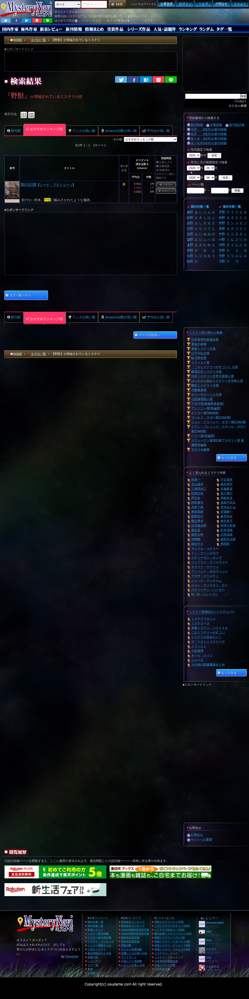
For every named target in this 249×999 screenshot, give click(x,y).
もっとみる (227, 457)
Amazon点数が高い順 (119, 131)
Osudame (72, 956)
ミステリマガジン (203, 618)
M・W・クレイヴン (204, 594)
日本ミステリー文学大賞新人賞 (212, 376)
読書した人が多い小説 (134, 953)
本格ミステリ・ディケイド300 (172, 945)
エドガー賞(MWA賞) (205, 413)
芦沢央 (195, 498)
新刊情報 (197, 125)
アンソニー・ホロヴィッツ (209, 571)
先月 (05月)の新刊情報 (209, 134)
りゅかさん (212, 966)
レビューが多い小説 (133, 965)
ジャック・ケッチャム (206, 580)
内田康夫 (197, 502)
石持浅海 (226, 534)
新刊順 (14, 131)
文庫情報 (216, 125)
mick (208, 957)
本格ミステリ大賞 (203, 348)
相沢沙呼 (197, 534)
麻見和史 (226, 516)
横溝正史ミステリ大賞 (206, 371)
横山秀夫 (197, 521)
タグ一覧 (93, 965)
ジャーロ (197, 660)
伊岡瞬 (195, 539)
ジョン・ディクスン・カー (209, 585)
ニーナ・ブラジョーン (56, 185)
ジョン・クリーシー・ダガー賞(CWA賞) (218, 422)
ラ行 (222, 255)
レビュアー (94, 961)
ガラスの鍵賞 (200, 449)
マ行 (222, 244)
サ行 (222, 223)
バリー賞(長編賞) (203, 435)
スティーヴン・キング (206, 557)
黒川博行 (226, 493)
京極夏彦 (226, 489)
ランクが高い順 (81, 131)
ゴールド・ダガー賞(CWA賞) (211, 417)
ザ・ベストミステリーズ (208, 641)
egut (208, 931)
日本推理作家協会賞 (205, 339)
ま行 (190, 244)
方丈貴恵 (226, 479)
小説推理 (197, 651)
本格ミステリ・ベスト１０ (209, 628)
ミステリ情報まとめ (99, 945)
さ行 (190, 223)
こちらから (85, 20)
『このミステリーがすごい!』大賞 (214, 367)
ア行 (222, 212)
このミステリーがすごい (208, 632)
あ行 (190, 212)
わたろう (211, 948)
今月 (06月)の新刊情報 (209, 129)
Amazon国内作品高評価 (135, 929)
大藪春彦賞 (198, 390)
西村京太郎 (228, 539)
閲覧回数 (126, 945)
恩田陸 (225, 544)
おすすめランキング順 (44, 129)
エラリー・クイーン (205, 566)
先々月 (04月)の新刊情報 (209, 138)
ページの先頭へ (147, 335)
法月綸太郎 (198, 525)
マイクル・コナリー (205, 548)
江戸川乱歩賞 (200, 353)
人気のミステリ (97, 949)
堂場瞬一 (226, 511)
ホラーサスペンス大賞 (206, 394)
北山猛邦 (197, 484)
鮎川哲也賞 (198, 358)
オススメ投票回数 (131, 949)
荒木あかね (228, 507)
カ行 (222, 217)
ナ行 (222, 234)
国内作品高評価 (130, 937)
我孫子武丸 (228, 502)
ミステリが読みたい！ (206, 637)
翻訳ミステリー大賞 (205, 385)
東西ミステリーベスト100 (169, 937)
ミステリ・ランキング (101, 941)
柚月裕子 (226, 521)
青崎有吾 (226, 498)
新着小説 (93, 957)
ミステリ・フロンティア (168, 957)
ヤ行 (222, 250)
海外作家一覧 (232, 206)
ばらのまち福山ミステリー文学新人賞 (217, 380)
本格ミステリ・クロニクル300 (172, 949)
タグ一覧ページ (18, 295)
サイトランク (129, 957)
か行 (190, 217)
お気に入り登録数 (131, 961)
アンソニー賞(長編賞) (206, 408)
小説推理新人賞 (202, 399)
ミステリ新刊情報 (98, 933)
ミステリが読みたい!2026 (169, 929)
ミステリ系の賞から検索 (206, 332)
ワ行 (222, 261)
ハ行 (222, 239)
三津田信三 (198, 489)
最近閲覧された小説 (99, 953)
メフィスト (198, 646)
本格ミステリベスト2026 (169, 921)
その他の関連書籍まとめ (208, 664)
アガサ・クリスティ (205, 576)
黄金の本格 (198, 344)
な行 (190, 234)
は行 (190, 239)
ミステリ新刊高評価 (99, 937)
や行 (190, 250)
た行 (190, 228)
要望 (90, 969)
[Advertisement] (183, 16)
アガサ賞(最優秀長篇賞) (207, 403)
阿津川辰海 (228, 525)
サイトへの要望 (201, 839)
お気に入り (166, 190)
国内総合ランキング (133, 921)
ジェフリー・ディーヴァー (209, 562)
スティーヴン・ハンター (208, 589)
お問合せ (197, 835)
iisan (208, 940)
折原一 (195, 479)
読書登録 (166, 184)
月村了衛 (197, 507)
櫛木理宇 (226, 484)
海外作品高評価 (130, 941)
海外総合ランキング (133, 925)
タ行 (222, 228)
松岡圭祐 (197, 493)
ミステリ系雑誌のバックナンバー (212, 611)
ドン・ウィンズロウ (205, 553)
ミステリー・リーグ (166, 953)
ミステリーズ (200, 623)
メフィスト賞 (200, 362)
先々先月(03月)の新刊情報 (209, 143)
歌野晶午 (197, 516)
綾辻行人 (197, 544)
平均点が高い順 (156, 131)
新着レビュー (95, 929)
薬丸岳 (195, 530)
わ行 (190, 261)
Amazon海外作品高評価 (135, 933)
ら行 (190, 255)
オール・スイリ (202, 655)
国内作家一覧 (200, 206)
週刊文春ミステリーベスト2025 (173, 933)
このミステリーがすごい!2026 (172, 925)
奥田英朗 (197, 511)
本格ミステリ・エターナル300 (172, 941)
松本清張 (226, 530)
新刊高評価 (236, 125)
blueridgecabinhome (218, 922)
